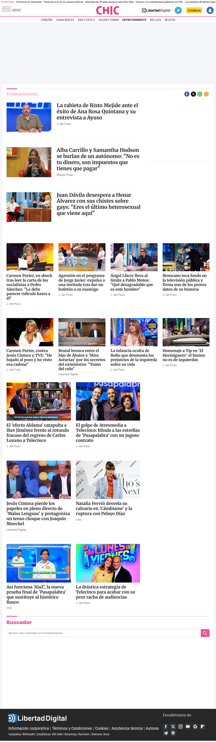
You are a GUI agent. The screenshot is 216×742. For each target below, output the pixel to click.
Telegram (174, 734)
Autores (152, 729)
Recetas (170, 20)
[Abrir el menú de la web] (48, 10)
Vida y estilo (86, 20)
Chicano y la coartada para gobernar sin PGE (159, 2)
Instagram (182, 727)
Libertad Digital (85, 719)
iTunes (182, 734)
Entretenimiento (134, 20)
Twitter (174, 727)
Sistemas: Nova (100, 735)
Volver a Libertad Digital (156, 10)
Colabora (194, 10)
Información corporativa (28, 729)
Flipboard (166, 734)
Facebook (166, 727)
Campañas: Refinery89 (21, 735)
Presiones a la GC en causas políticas (63, 2)
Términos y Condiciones (72, 729)
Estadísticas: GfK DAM (49, 735)
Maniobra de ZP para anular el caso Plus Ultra (109, 2)
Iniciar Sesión (210, 10)
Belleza (155, 20)
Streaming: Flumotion (76, 735)
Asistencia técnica (127, 729)
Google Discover (198, 727)
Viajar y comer (109, 20)
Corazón (46, 20)
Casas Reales (65, 20)
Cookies (101, 729)
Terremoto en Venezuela (29, 2)
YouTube (190, 727)
